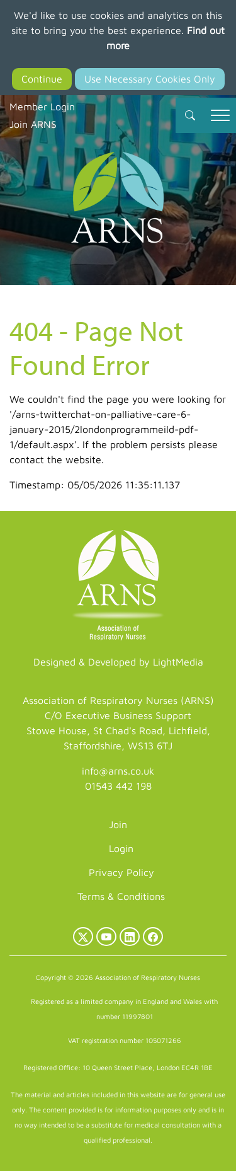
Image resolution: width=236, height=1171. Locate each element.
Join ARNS (33, 124)
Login (121, 848)
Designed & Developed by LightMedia (118, 661)
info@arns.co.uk (118, 770)
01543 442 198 (118, 786)
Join (118, 824)
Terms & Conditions (121, 896)
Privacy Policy (121, 872)
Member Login (42, 106)
